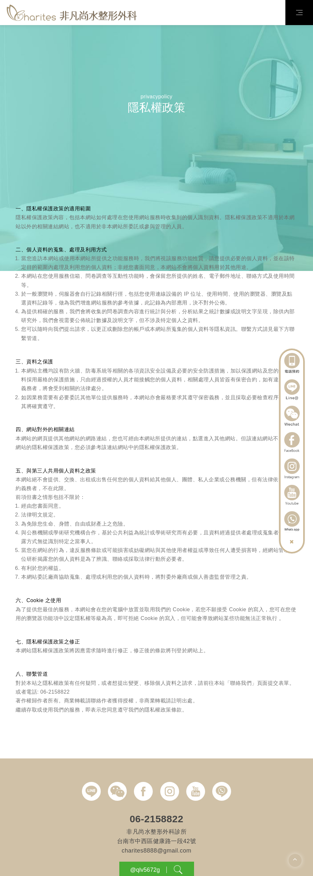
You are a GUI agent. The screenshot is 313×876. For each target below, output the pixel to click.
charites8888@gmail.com (156, 864)
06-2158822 (156, 832)
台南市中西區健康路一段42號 (156, 855)
